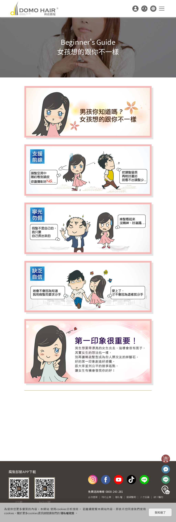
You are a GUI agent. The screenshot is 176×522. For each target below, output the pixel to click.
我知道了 (160, 512)
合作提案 (93, 497)
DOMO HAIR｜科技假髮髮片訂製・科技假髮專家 (34, 8)
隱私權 (118, 497)
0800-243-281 (114, 491)
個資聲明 (131, 497)
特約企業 (106, 497)
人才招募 (145, 497)
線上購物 (158, 497)
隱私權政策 (67, 513)
